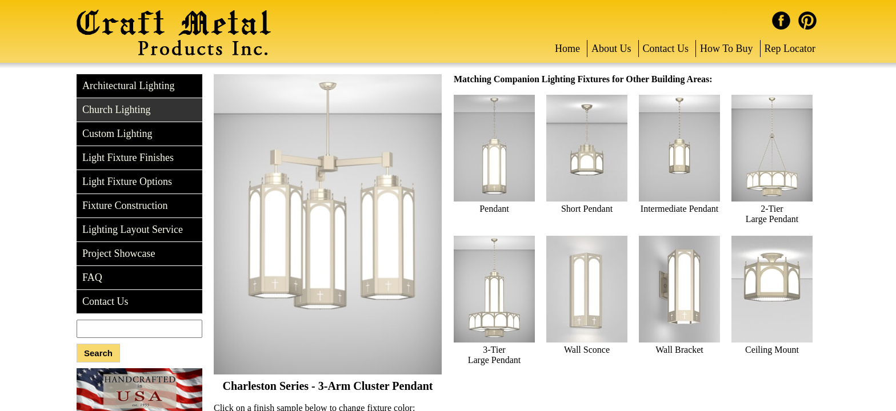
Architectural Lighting (128, 85)
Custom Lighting (117, 133)
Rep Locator (790, 48)
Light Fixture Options (127, 181)
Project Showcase (118, 253)
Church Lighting (116, 109)
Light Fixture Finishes (128, 157)
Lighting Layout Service (132, 229)
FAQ (92, 277)
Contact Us (666, 48)
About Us (611, 48)
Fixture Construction (125, 205)
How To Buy (726, 48)
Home (567, 48)
